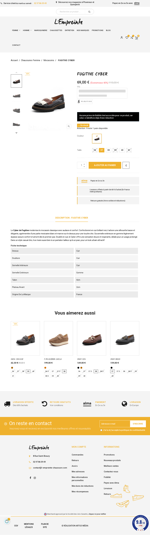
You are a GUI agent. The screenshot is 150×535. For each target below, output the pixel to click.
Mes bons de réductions (82, 486)
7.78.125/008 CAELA (53, 359)
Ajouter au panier (105, 165)
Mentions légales (29, 525)
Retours (75, 460)
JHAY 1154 (81, 359)
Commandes (77, 455)
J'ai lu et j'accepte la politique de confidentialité (124, 430)
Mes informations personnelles (80, 478)
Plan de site (45, 525)
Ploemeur (87, 2)
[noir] (97, 139)
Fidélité (107, 477)
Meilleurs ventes (111, 466)
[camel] (45, 368)
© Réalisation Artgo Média (75, 526)
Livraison (108, 488)
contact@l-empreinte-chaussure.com (50, 468)
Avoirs (75, 466)
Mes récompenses (80, 491)
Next (16, 132)
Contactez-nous (111, 472)
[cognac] (81, 368)
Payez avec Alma (111, 483)
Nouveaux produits (112, 460)
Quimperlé (75, 4)
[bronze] (12, 368)
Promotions (109, 455)
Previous (16, 72)
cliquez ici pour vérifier (97, 514)
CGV (16, 526)
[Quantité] (82, 165)
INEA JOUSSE (17, 359)
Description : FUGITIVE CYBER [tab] (71, 217)
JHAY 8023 (115, 359)
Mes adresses (78, 472)
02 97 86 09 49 (40, 3)
